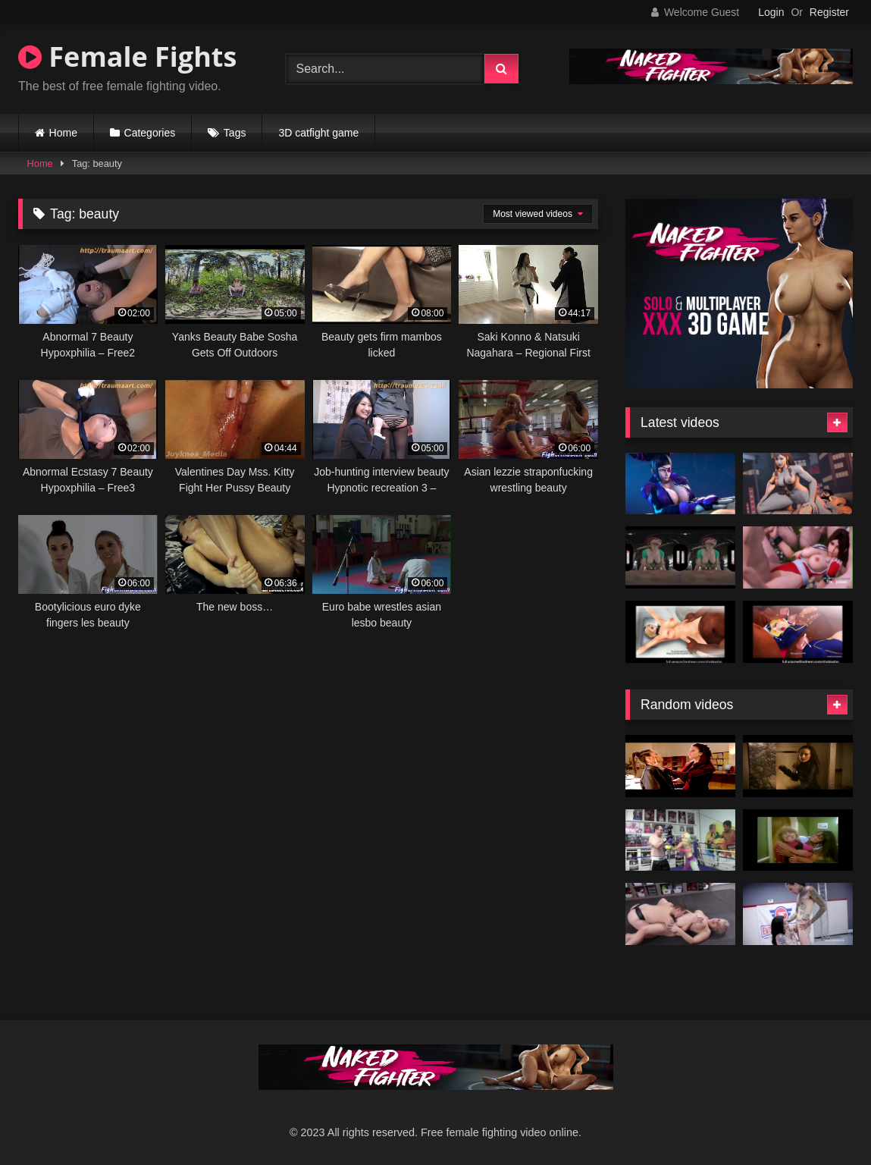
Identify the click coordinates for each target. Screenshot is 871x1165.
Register (829, 12)
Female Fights (127, 56)
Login (771, 12)
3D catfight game (318, 133)
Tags (235, 133)
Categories (150, 133)
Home (63, 133)
